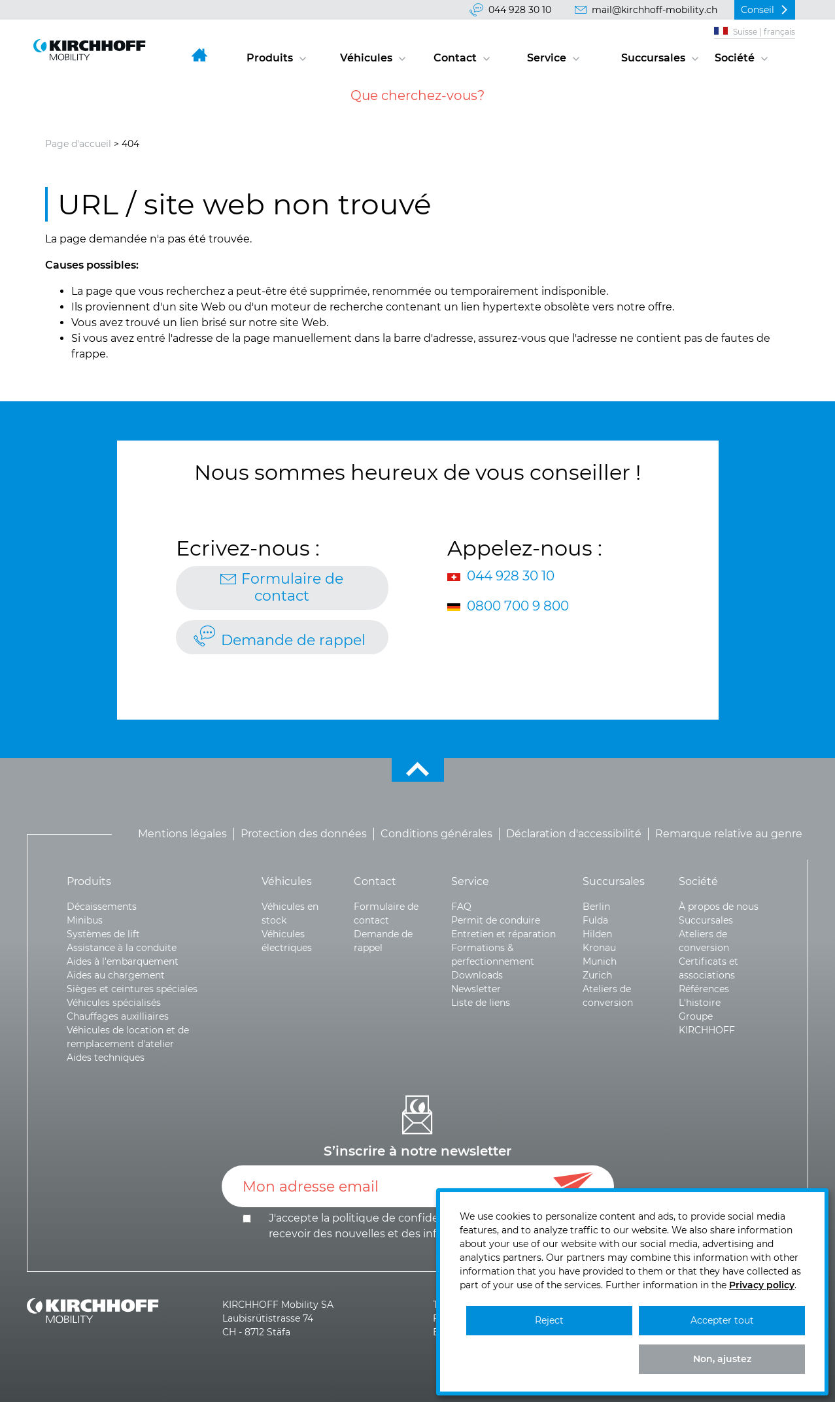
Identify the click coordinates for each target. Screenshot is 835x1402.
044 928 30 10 (519, 10)
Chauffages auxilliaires (118, 1016)
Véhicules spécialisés (114, 1003)
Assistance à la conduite (122, 948)
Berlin (596, 906)
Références (704, 989)
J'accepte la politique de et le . (430, 1226)
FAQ (461, 906)
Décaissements (102, 906)
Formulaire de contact (292, 587)
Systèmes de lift (103, 934)
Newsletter (476, 989)
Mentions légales (182, 833)
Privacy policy (761, 1285)
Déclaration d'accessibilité (573, 833)
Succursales (653, 58)
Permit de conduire (495, 920)
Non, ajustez (722, 1359)
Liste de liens (480, 1003)
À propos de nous (718, 906)
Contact (455, 58)
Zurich (597, 975)
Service (546, 58)
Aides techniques (106, 1057)
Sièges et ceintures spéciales (132, 989)
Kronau (599, 948)
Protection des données (304, 833)
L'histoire (700, 1003)
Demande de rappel (293, 640)
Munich (600, 961)
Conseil (757, 10)
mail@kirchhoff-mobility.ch (654, 10)
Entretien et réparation (503, 934)
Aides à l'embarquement (123, 961)
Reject (549, 1320)
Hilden (597, 934)
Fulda (595, 920)
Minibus (85, 920)
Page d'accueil (78, 144)
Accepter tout (722, 1320)
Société (735, 58)
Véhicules (366, 58)
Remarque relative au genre (728, 833)
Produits (270, 58)
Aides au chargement (116, 975)
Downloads (477, 975)
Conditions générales (436, 833)
